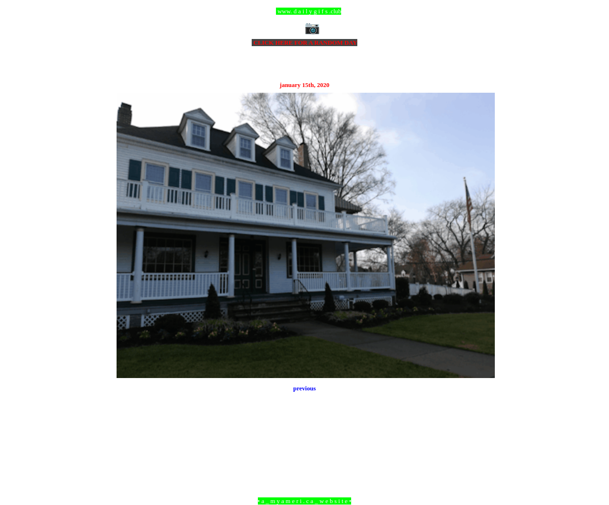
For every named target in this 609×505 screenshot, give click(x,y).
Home (306, 449)
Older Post (482, 449)
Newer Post (128, 449)
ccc (305, 11)
